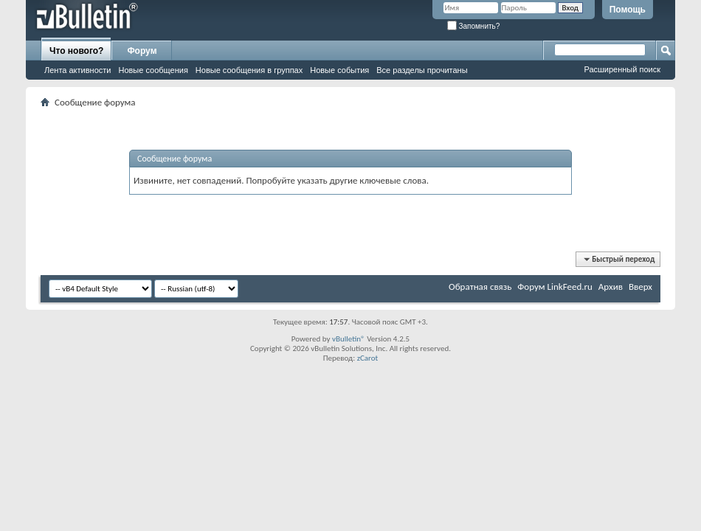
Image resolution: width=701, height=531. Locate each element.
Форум (141, 51)
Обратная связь (480, 286)
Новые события (339, 70)
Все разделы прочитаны (421, 70)
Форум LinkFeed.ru (555, 286)
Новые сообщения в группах (249, 70)
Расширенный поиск (622, 69)
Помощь (628, 9)
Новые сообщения (152, 70)
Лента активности (77, 70)
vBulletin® (348, 339)
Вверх (640, 286)
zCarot (368, 358)
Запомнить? (473, 26)
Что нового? (76, 51)
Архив (610, 286)
